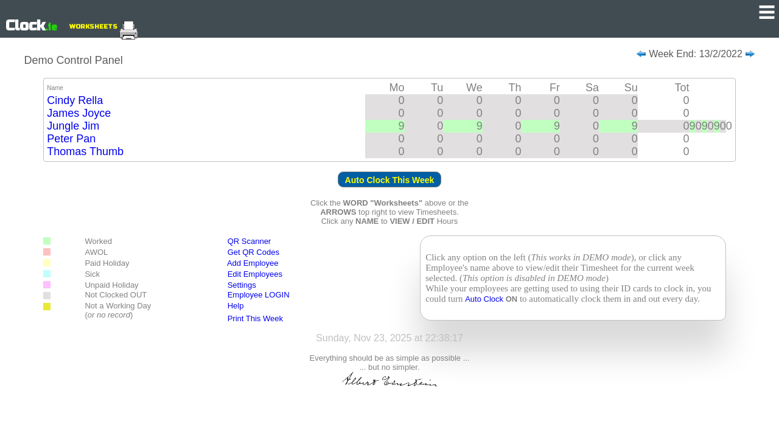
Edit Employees (249, 274)
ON (512, 299)
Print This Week (255, 318)
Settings (242, 285)
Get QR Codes (253, 252)
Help (236, 305)
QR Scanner (249, 241)
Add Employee (253, 263)
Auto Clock (485, 299)
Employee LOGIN (259, 294)
